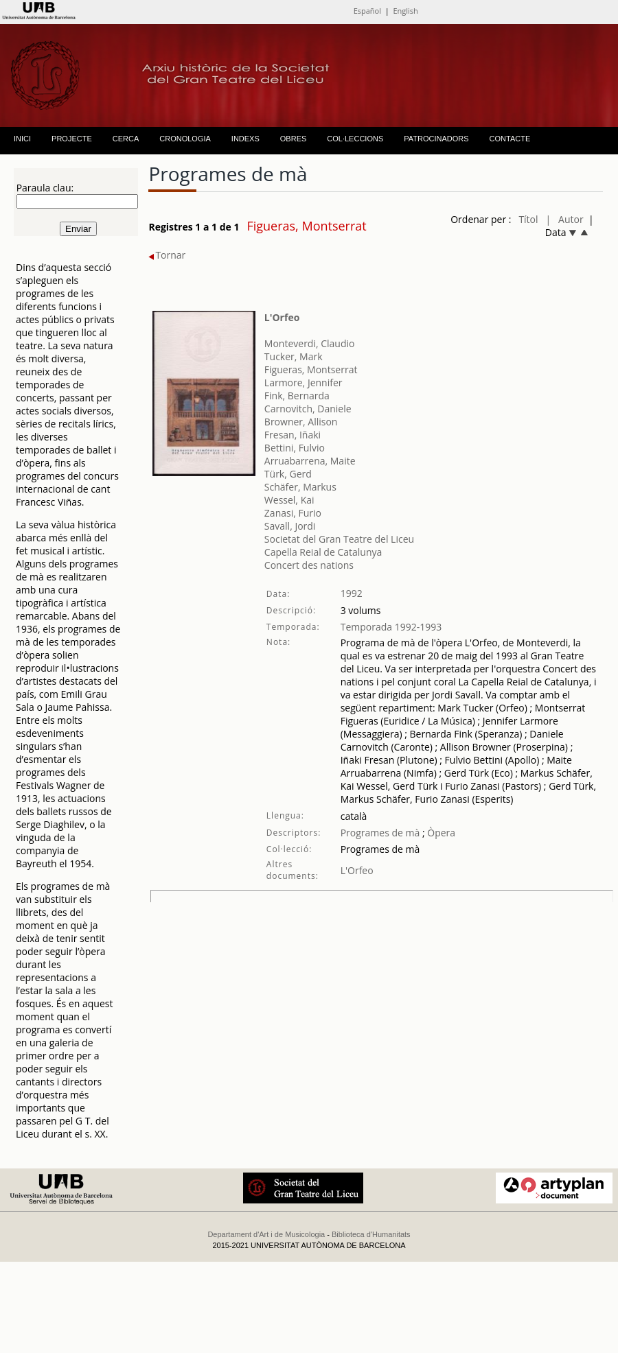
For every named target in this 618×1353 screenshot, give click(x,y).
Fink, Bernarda (297, 395)
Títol (528, 219)
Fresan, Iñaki (292, 434)
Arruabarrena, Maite (310, 460)
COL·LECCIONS (355, 138)
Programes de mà (380, 832)
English (405, 10)
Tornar (166, 254)
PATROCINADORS (436, 138)
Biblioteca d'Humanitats (371, 1234)
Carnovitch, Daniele (308, 408)
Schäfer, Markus (300, 486)
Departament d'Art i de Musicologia (266, 1234)
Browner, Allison (301, 421)
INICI (22, 138)
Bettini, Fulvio (294, 447)
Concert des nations (309, 565)
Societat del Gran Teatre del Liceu (339, 538)
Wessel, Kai (289, 499)
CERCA (126, 138)
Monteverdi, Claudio (309, 343)
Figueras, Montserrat (311, 369)
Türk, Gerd (288, 473)
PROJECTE (72, 138)
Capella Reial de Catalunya (323, 551)
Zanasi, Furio (292, 512)
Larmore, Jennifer (303, 382)
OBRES (293, 138)
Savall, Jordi (290, 525)
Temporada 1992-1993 (391, 626)
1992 (352, 593)
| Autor (565, 219)
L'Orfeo (282, 317)
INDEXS (245, 138)
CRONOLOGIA (185, 138)
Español (367, 10)
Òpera (440, 832)
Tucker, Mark (293, 356)
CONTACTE (510, 138)
